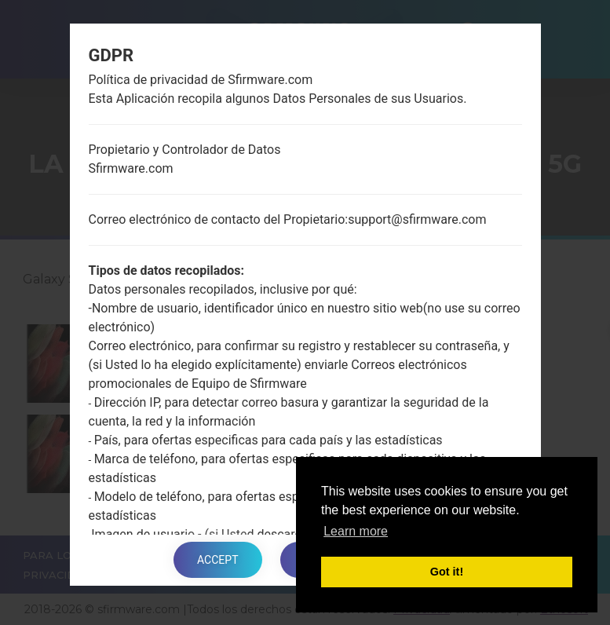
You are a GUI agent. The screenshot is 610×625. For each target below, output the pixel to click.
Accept (217, 560)
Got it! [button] (446, 571)
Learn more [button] (355, 531)
